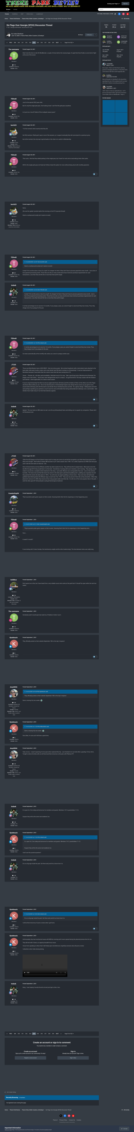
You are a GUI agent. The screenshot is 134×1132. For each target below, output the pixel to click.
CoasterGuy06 (13, 493)
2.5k (14, 702)
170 (14, 65)
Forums (7, 14)
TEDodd (13, 99)
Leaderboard (39, 14)
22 (14, 653)
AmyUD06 (13, 687)
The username (13, 49)
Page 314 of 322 (69, 42)
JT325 (13, 365)
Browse (8, 10)
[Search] (107, 9)
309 (15, 42)
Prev (10, 42)
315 (38, 42)
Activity (15, 9)
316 (42, 42)
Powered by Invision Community (67, 1122)
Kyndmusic (14, 637)
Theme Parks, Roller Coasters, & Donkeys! (32, 35)
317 (45, 42)
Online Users (30, 14)
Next (57, 42)
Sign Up (125, 3)
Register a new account (30, 1058)
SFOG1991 (124, 36)
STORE (111, 13)
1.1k (14, 509)
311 (22, 42)
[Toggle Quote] (25, 262)
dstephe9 (109, 36)
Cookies (79, 1120)
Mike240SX (43, 726)
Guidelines (15, 14)
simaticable (124, 41)
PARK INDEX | (106, 13)
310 (19, 42)
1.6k (14, 301)
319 (53, 42)
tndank (13, 285)
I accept (124, 1128)
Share (80, 34)
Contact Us (72, 1120)
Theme (55, 1120)
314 (34, 42)
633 (14, 114)
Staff (22, 14)
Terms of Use (8, 1129)
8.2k (14, 595)
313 (30, 42)
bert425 (14, 125)
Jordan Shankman (18, 33)
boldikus (14, 580)
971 (14, 380)
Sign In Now (73, 1058)
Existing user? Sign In (113, 3)
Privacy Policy (63, 1120)
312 (26, 42)
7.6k (14, 140)
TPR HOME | (100, 13)
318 (49, 42)
